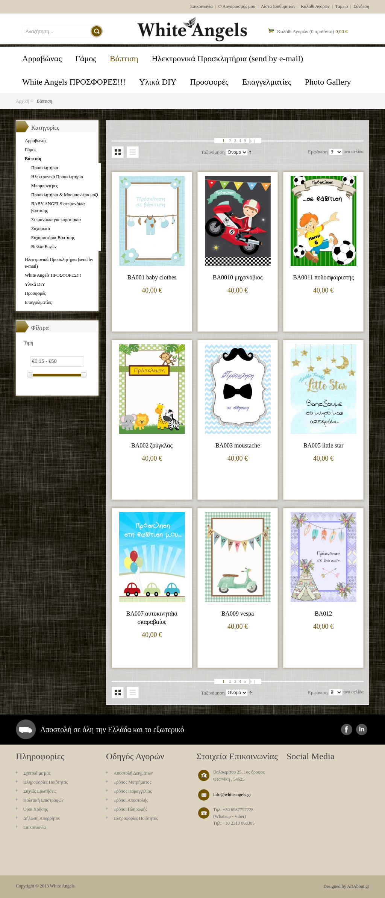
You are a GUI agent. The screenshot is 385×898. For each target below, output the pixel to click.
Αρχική (22, 101)
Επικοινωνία (201, 6)
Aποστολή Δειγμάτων (133, 773)
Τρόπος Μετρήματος (132, 782)
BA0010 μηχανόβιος (237, 277)
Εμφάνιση (317, 152)
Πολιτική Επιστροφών (43, 800)
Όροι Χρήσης (35, 809)
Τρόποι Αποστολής (131, 800)
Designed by (334, 886)
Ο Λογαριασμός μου (236, 6)
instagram (361, 729)
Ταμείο (341, 6)
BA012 (323, 613)
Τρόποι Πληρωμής (130, 809)
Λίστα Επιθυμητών (278, 6)
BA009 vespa (237, 613)
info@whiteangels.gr (232, 794)
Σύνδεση (361, 6)
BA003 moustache (237, 445)
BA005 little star (323, 445)
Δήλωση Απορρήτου (42, 818)
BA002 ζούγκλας (152, 445)
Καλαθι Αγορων (315, 6)
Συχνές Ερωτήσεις (39, 791)
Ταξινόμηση (212, 152)
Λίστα (133, 152)
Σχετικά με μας (37, 773)
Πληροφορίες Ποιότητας (45, 782)
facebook (346, 729)
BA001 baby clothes (152, 277)
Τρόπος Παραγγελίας (133, 791)
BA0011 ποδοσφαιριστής (323, 277)
